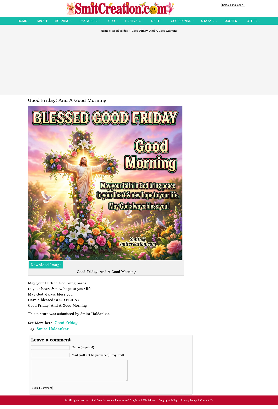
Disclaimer (149, 404)
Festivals (133, 21)
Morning (62, 21)
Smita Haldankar (53, 328)
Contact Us (206, 404)
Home (22, 21)
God (111, 21)
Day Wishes (88, 21)
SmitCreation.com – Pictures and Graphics (116, 404)
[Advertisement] (139, 62)
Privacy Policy (189, 404)
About (42, 21)
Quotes (231, 21)
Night (156, 21)
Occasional (181, 21)
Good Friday (120, 30)
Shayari (207, 21)
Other (252, 21)
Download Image (46, 265)
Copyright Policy (168, 404)
